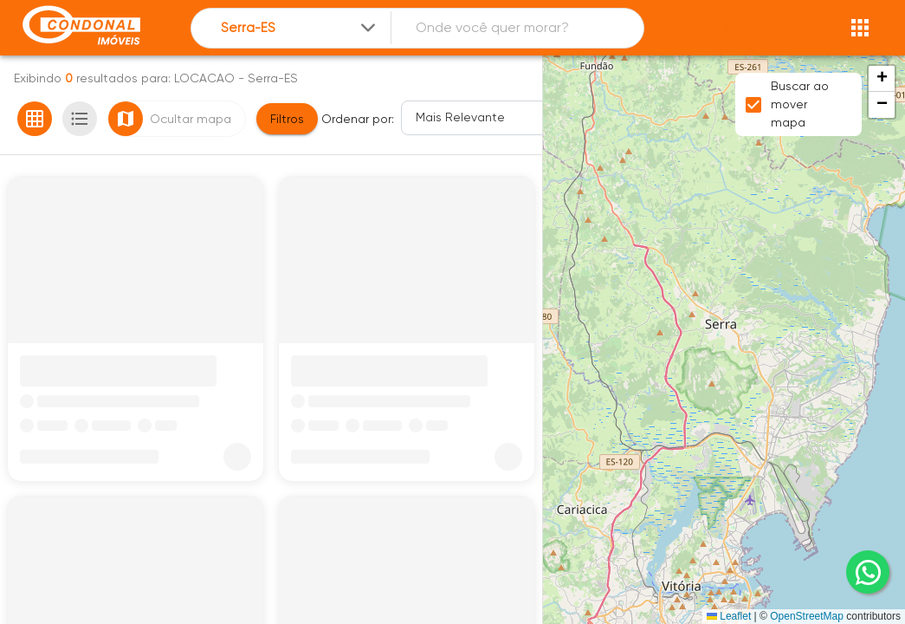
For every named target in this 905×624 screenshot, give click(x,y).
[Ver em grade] (34, 118)
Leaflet (729, 616)
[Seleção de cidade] (299, 28)
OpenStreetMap (807, 616)
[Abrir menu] (860, 27)
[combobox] (299, 28)
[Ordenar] (487, 118)
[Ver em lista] (79, 118)
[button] (882, 79)
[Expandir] (368, 28)
